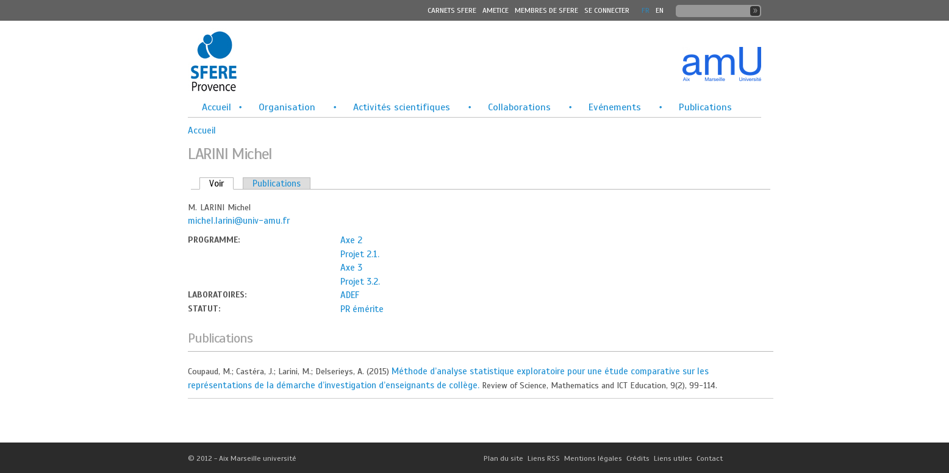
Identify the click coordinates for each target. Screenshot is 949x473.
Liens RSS (544, 458)
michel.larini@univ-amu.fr (239, 220)
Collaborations (519, 107)
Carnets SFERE (452, 10)
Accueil (216, 107)
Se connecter (606, 10)
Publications (705, 107)
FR (646, 10)
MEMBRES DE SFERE (546, 10)
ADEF (349, 295)
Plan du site (503, 458)
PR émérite (362, 309)
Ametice (495, 10)
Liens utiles (673, 458)
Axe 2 (351, 240)
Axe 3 (351, 267)
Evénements (615, 107)
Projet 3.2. (360, 281)
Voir (221, 183)
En (660, 10)
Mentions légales (593, 458)
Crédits (638, 458)
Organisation (287, 107)
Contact (710, 458)
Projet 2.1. (359, 254)
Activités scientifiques (401, 107)
